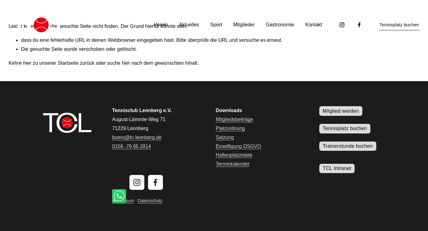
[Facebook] (359, 25)
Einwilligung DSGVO (238, 146)
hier (27, 63)
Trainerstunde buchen (348, 146)
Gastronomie (280, 24)
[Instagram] (342, 25)
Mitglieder (244, 24)
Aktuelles (189, 24)
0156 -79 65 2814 (131, 146)
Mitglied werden (341, 111)
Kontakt (313, 24)
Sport (216, 24)
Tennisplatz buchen (399, 24)
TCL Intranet (337, 168)
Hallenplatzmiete (234, 155)
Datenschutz (150, 200)
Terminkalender (232, 164)
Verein (161, 24)
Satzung (225, 137)
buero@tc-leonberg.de (136, 137)
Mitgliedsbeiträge (234, 119)
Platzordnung (230, 128)
